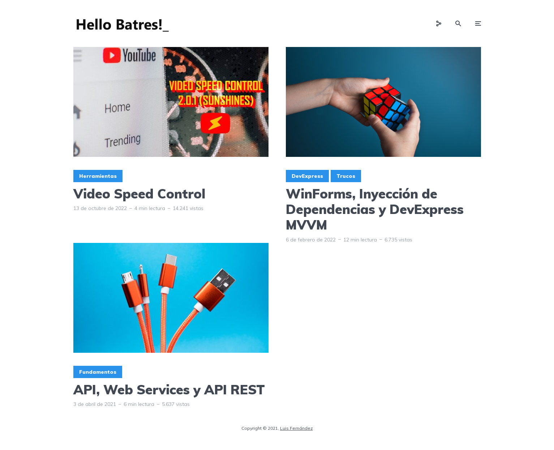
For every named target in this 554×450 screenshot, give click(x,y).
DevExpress (307, 176)
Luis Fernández (296, 428)
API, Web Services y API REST (169, 389)
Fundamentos (97, 372)
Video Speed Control (139, 193)
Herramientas (98, 176)
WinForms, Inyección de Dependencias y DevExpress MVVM (375, 209)
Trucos (345, 176)
